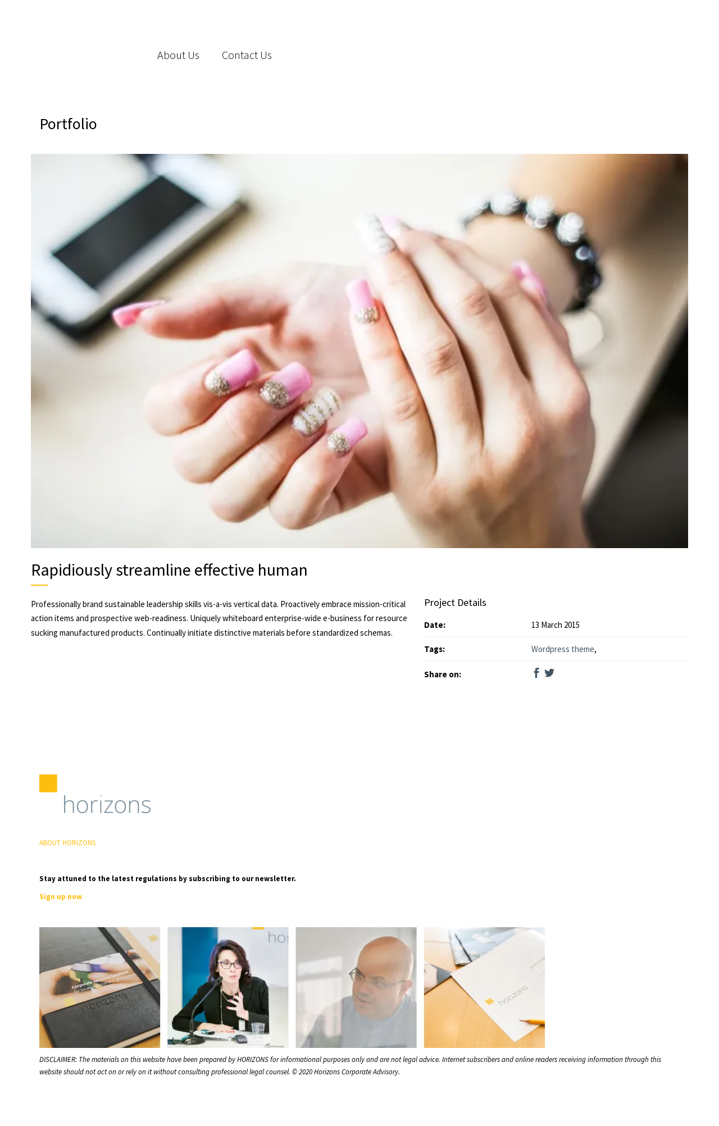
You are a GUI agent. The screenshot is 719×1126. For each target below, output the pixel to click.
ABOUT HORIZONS (67, 842)
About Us (178, 55)
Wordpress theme (562, 649)
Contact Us (247, 55)
